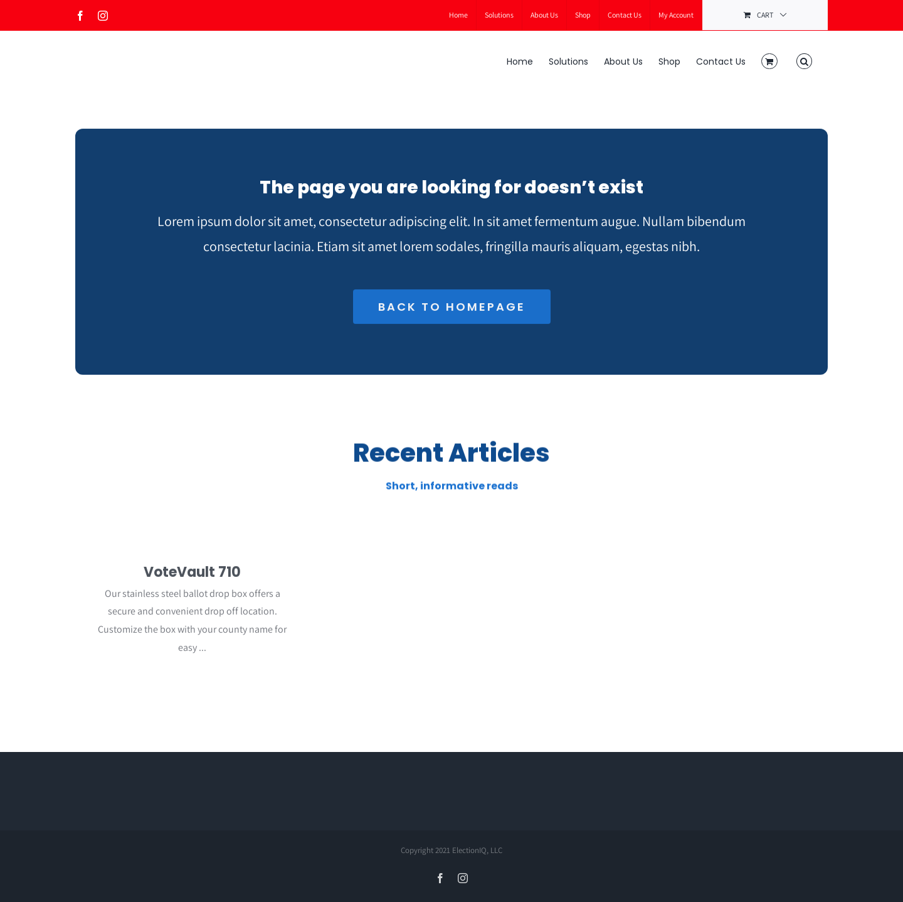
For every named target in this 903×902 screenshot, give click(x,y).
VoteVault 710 (192, 576)
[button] (804, 60)
